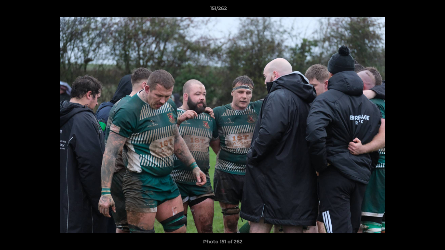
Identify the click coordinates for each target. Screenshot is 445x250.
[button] (416, 10)
